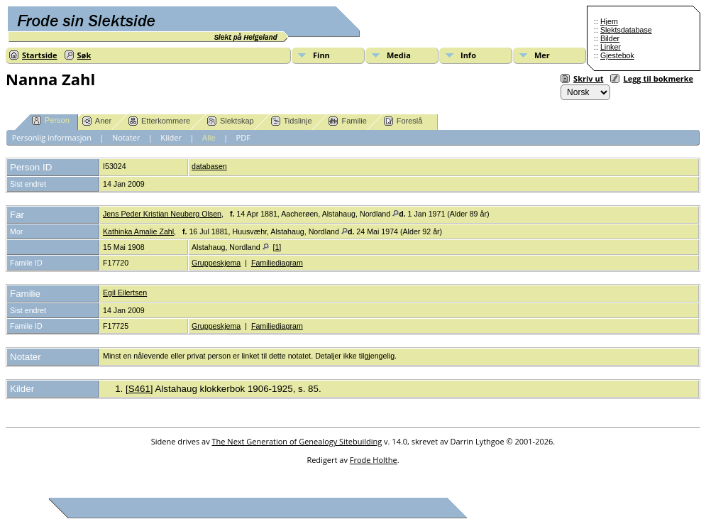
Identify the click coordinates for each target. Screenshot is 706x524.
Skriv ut (588, 78)
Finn (321, 55)
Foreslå (403, 121)
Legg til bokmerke (658, 78)
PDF (243, 137)
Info (468, 55)
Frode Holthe (373, 459)
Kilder (171, 137)
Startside (39, 55)
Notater (126, 137)
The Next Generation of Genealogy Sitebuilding (297, 441)
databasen (209, 166)
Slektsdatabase (626, 30)
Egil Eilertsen (125, 292)
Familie (347, 121)
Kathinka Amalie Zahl (138, 231)
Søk (84, 55)
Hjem (609, 21)
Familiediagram (277, 262)
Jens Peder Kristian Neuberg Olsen (162, 213)
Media (399, 55)
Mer (542, 55)
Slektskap (230, 121)
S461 (139, 388)
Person (51, 120)
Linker (610, 47)
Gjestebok (617, 55)
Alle (209, 137)
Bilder (609, 38)
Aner (96, 121)
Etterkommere (159, 121)
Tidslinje (291, 121)
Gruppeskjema (216, 262)
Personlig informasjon (52, 137)
